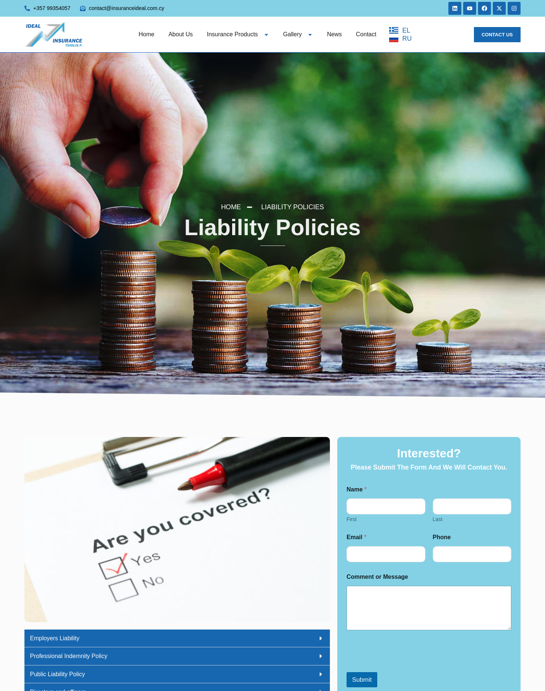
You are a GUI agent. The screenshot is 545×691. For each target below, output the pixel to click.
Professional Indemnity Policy (68, 656)
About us (180, 34)
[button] (177, 639)
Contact (366, 34)
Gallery (298, 34)
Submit (362, 679)
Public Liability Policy (57, 674)
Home (146, 34)
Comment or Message (377, 577)
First (352, 519)
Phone (442, 537)
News (334, 34)
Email (356, 537)
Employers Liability (54, 638)
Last (437, 519)
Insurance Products (238, 34)
